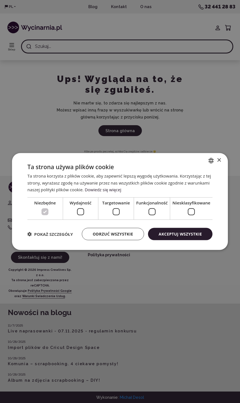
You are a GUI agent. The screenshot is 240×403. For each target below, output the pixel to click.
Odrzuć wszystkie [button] (113, 233)
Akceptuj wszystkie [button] (180, 233)
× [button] (219, 160)
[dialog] (120, 201)
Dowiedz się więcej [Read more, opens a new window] (103, 189)
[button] (50, 234)
